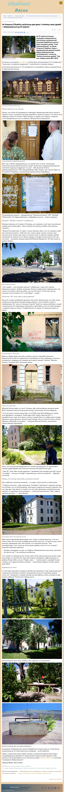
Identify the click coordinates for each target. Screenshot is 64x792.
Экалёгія (22, 766)
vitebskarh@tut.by (46, 758)
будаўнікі (48, 768)
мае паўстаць (23, 62)
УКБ (36, 768)
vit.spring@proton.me (8, 790)
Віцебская (19, 3)
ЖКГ (55, 768)
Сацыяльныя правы (15, 766)
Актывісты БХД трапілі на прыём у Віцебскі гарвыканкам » (35, 773)
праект (6, 768)
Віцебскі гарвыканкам (28, 768)
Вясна (21, 10)
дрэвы (52, 768)
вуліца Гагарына (41, 768)
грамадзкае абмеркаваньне (16, 768)
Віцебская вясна (14, 787)
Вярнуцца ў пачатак (55, 779)
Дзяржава (28, 766)
